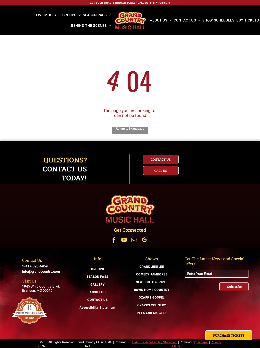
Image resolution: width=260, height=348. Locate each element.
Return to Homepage (130, 128)
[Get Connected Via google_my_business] (144, 240)
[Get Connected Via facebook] (114, 240)
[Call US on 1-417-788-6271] (160, 2)
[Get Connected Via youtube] (124, 240)
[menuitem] (48, 15)
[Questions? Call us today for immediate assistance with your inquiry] (161, 170)
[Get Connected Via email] (134, 240)
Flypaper (202, 342)
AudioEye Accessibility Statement (154, 342)
